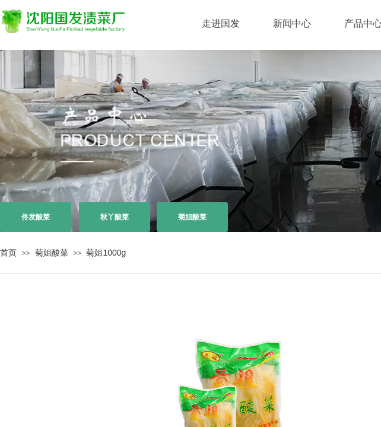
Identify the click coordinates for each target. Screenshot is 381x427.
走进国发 (221, 23)
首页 (8, 252)
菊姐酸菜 (51, 252)
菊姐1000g (106, 252)
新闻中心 (292, 23)
